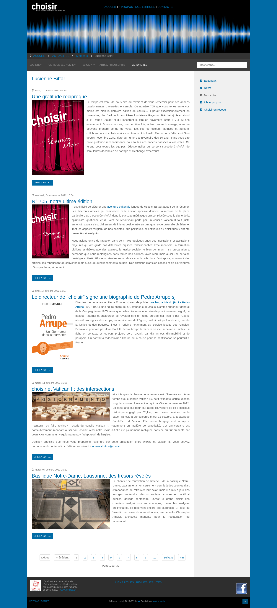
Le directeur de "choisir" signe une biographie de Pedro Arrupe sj (103, 297)
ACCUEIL (111, 6)
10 (155, 557)
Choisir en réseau (215, 109)
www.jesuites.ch (68, 590)
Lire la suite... (42, 182)
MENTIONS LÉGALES (39, 601)
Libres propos (212, 102)
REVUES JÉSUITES (149, 582)
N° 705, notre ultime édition (62, 201)
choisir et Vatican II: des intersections (73, 389)
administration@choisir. (106, 446)
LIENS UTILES (124, 582)
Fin (182, 557)
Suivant (168, 557)
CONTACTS (164, 6)
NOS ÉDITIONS (145, 6)
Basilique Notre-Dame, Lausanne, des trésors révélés (91, 476)
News (207, 87)
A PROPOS (125, 6)
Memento (210, 95)
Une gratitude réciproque (59, 96)
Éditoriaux (210, 80)
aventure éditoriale (118, 206)
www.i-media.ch (160, 601)
